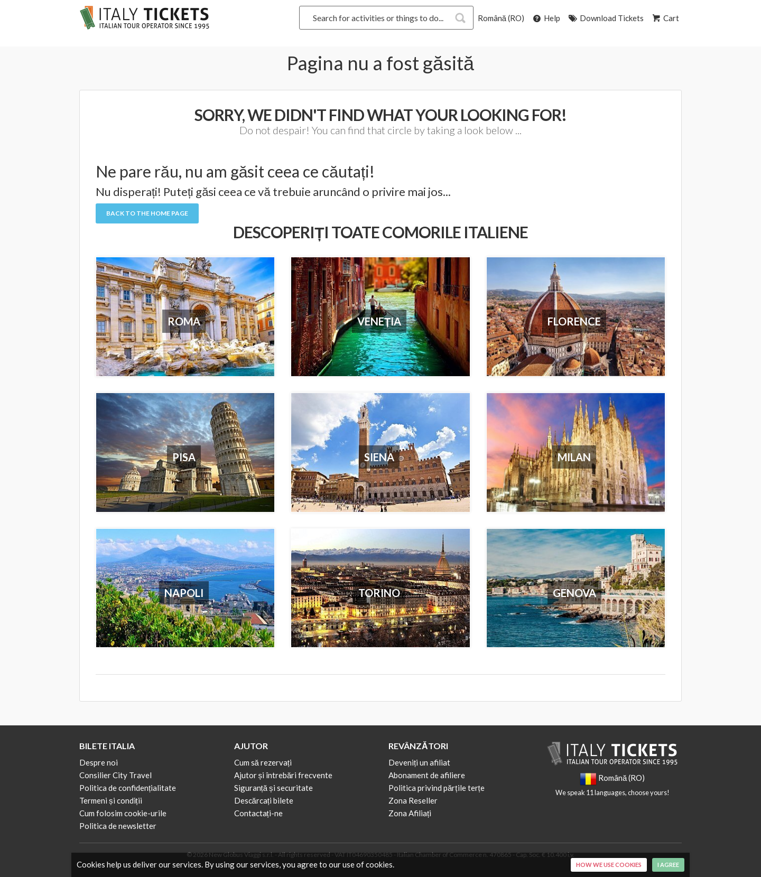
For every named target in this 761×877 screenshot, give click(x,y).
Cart (665, 18)
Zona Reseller (413, 800)
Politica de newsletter (117, 826)
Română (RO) (501, 18)
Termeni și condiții (110, 800)
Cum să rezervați (263, 762)
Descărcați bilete (264, 800)
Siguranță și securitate (273, 787)
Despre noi (98, 762)
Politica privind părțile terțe (436, 787)
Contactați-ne (258, 813)
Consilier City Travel (115, 775)
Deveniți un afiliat (419, 762)
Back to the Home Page (147, 213)
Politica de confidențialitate (127, 787)
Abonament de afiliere (426, 775)
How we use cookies (609, 864)
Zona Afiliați (409, 813)
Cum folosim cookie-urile (122, 813)
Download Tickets (605, 18)
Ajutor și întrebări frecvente (283, 775)
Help (545, 18)
